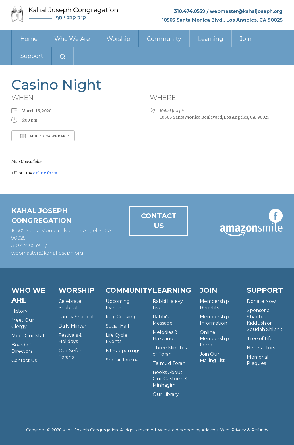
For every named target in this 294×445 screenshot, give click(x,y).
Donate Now (261, 301)
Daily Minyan (73, 326)
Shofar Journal (123, 360)
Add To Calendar (43, 135)
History (19, 311)
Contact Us (159, 221)
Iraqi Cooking (121, 316)
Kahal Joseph (172, 110)
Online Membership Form (214, 339)
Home (29, 38)
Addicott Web (215, 430)
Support (31, 56)
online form (45, 173)
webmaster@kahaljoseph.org (246, 11)
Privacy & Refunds (249, 430)
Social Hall (117, 326)
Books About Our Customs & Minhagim (170, 379)
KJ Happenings (123, 350)
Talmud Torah (169, 363)
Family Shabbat (76, 316)
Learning (210, 38)
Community (164, 38)
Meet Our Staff (28, 335)
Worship (118, 38)
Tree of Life (260, 338)
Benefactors (261, 347)
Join (246, 38)
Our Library (166, 394)
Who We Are (72, 38)
